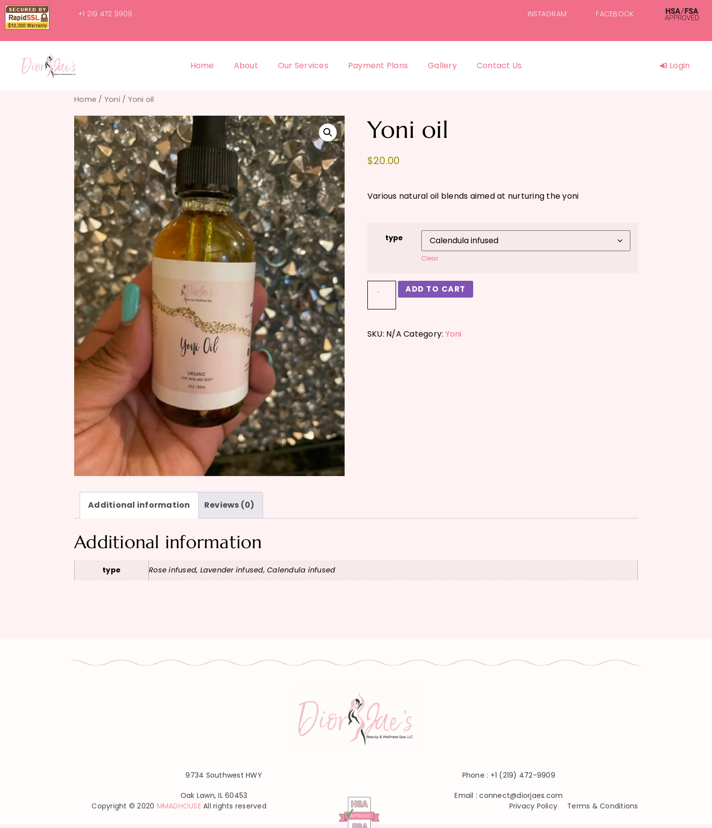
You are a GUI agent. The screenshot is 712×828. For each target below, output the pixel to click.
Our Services (303, 65)
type (394, 237)
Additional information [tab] (139, 505)
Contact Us (499, 65)
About (246, 65)
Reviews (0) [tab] (229, 505)
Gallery (442, 65)
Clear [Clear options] (429, 258)
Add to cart (438, 289)
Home (202, 65)
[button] (328, 132)
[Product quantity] (381, 295)
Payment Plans (378, 65)
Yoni (112, 99)
